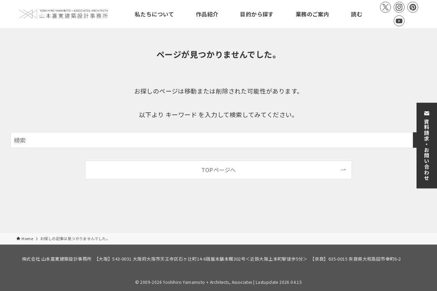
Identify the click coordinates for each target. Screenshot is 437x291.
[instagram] (399, 7)
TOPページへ (218, 170)
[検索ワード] (218, 140)
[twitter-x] (385, 7)
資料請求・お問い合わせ (427, 145)
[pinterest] (412, 7)
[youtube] (399, 20)
